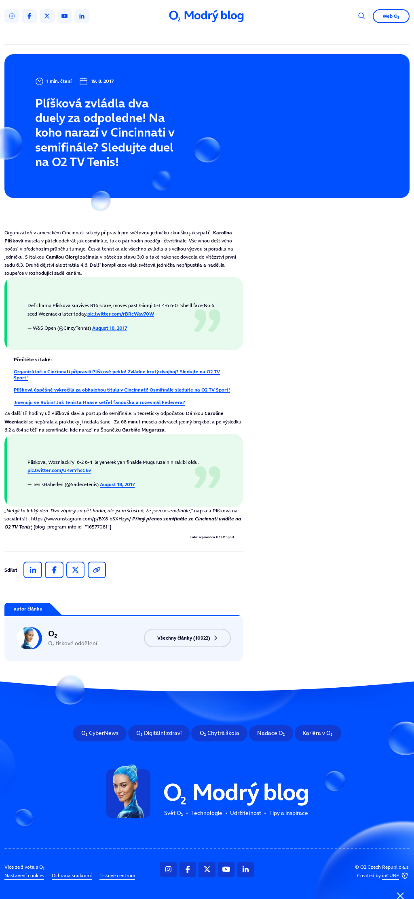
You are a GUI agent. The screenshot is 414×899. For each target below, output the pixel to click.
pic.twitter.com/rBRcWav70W (120, 313)
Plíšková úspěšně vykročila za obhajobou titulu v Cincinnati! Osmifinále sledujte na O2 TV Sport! (122, 389)
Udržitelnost (220, 35)
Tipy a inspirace (270, 35)
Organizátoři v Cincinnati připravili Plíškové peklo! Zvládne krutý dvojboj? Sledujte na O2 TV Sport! (117, 374)
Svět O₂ (133, 35)
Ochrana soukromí (72, 875)
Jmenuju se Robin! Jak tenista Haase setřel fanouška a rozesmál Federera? (99, 402)
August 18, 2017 (109, 327)
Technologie (174, 35)
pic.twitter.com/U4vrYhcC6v (59, 470)
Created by (383, 875)
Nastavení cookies (24, 875)
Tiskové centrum (117, 875)
